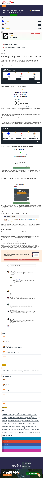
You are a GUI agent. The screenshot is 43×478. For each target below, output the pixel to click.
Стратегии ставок (25, 370)
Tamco (8, 76)
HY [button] (31, 10)
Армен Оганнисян (11, 429)
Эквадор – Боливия (6, 380)
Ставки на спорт (37, 370)
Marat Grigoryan (6, 432)
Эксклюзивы (28, 414)
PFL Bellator (38, 417)
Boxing (6, 370)
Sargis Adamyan (11, 432)
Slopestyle (10, 371)
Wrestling (21, 370)
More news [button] (3, 364)
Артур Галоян (13, 426)
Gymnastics (24, 371)
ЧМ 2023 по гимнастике (16, 420)
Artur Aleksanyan (37, 429)
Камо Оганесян (23, 426)
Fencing (32, 371)
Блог (33, 370)
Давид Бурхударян (4, 417)
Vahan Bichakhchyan (31, 432)
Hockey (3, 371)
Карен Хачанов (18, 426)
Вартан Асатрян (10, 423)
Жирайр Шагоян (27, 429)
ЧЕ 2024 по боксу (26, 417)
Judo (3, 432)
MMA (3, 341)
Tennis (18, 370)
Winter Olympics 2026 (19, 371)
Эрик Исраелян (13, 414)
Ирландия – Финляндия (7, 404)
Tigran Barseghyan (22, 432)
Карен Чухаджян (9, 426)
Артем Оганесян (15, 417)
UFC (35, 417)
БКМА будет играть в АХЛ (7, 357)
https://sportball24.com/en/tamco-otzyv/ (18, 279)
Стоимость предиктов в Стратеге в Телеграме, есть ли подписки (14, 47)
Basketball (15, 370)
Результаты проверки (7, 50)
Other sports (11, 370)
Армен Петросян (34, 423)
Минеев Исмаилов (31, 417)
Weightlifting (6, 371)
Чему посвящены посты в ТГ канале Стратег (11, 44)
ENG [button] (27, 10)
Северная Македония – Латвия (8, 395)
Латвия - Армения (22, 420)
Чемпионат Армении (5, 429)
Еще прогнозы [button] (4, 407)
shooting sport (28, 371)
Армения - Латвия (33, 414)
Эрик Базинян (24, 423)
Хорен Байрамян (29, 423)
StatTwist (5, 23)
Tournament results (24, 466)
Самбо (18, 417)
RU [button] (29, 10)
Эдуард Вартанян (4, 420)
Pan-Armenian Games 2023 (12, 373)
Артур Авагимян (10, 420)
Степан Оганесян (16, 429)
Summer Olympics (16, 432)
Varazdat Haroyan (37, 432)
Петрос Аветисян (4, 423)
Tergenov (5, 27)
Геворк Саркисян (28, 426)
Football (4, 346)
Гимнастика (9, 414)
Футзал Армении (27, 420)
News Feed (30, 370)
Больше (38, 82)
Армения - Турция (23, 414)
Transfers (18, 373)
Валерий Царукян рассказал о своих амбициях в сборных (12, 347)
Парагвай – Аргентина (6, 385)
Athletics (35, 371)
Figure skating (14, 371)
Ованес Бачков (20, 423)
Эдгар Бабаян (4, 426)
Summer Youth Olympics (5, 373)
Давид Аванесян (15, 423)
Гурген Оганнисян (4, 414)
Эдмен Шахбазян (33, 426)
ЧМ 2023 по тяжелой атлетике (34, 420)
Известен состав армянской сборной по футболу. (11, 352)
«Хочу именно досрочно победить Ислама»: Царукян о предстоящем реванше (16, 342)
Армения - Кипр (18, 414)
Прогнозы (21, 417)
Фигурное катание (21, 429)
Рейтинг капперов (21, 259)
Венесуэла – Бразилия (6, 390)
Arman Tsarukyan (32, 429)
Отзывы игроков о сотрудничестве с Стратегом (11, 49)
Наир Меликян (10, 417)
